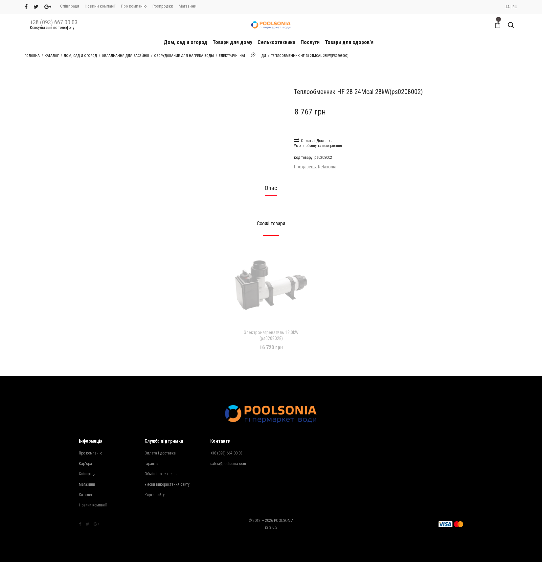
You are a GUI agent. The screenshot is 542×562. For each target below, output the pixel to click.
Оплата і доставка (160, 453)
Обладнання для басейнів (125, 56)
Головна (32, 56)
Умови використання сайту (167, 484)
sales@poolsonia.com (228, 463)
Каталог (52, 56)
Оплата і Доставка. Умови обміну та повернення (318, 142)
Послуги (310, 42)
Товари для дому (232, 42)
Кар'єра (85, 463)
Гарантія (152, 463)
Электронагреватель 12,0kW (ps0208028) (271, 335)
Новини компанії (100, 6)
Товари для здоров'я (349, 42)
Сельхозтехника (276, 42)
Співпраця (69, 6)
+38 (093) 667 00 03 (54, 22)
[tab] (271, 190)
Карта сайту (155, 495)
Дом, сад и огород (185, 42)
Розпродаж (162, 6)
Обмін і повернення (161, 474)
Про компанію (134, 6)
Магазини (187, 6)
